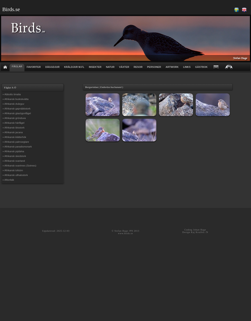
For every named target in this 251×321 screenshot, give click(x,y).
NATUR (110, 67)
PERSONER (154, 67)
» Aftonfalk (8, 179)
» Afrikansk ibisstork (13, 127)
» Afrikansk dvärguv (13, 103)
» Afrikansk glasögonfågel (16, 113)
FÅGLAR (17, 66)
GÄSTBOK (201, 67)
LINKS (187, 67)
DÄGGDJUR (52, 67)
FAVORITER (34, 67)
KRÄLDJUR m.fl (74, 67)
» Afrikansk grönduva (14, 118)
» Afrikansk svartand (13, 160)
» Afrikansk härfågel (13, 122)
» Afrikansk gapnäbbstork (16, 108)
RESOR (138, 67)
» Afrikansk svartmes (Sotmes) (19, 165)
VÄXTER (124, 67)
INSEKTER (95, 67)
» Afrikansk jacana (12, 132)
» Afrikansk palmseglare (15, 141)
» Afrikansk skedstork (14, 156)
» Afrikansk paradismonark (17, 146)
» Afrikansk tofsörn (12, 170)
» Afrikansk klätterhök (14, 137)
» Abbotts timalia (11, 94)
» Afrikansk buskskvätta (15, 99)
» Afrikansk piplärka (13, 151)
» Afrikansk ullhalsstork (15, 175)
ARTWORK (172, 67)
